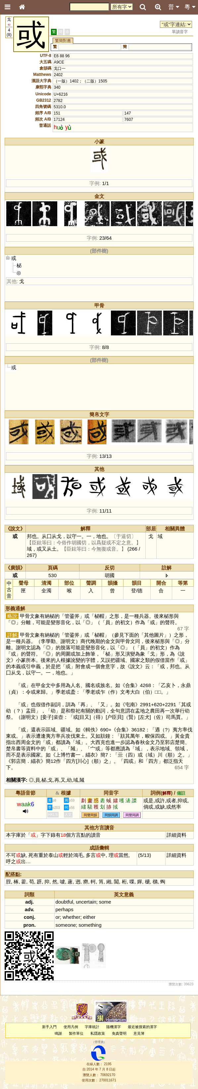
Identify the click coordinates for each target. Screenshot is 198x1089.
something (89, 925)
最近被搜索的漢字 (142, 1027)
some (105, 902)
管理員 (99, 1042)
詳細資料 (176, 835)
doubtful (64, 902)
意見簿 (138, 1033)
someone (66, 925)
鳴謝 (58, 1033)
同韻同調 (111, 815)
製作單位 (76, 1033)
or (58, 917)
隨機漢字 (113, 1027)
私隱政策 (97, 1033)
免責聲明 (119, 1033)
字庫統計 (92, 1027)
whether (71, 917)
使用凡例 (71, 1027)
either (89, 917)
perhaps (65, 909)
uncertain (86, 902)
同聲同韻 (90, 815)
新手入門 (49, 1027)
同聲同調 (132, 815)
